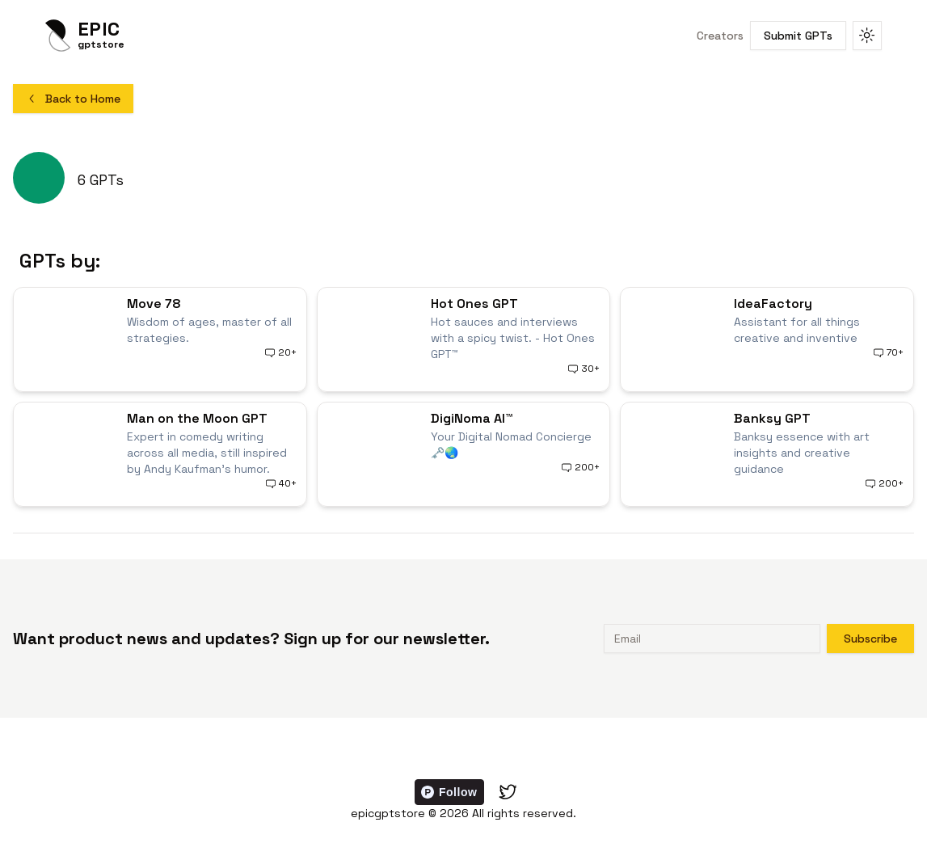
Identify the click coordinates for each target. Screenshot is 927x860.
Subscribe (870, 638)
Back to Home (73, 98)
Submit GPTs (798, 35)
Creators (720, 35)
